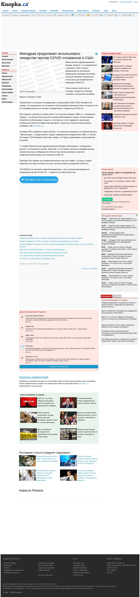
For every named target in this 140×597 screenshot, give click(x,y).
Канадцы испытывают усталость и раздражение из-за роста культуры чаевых (125, 77)
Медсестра (30, 326)
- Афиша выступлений (46, 568)
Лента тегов (6, 62)
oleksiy (104, 233)
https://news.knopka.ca (47, 586)
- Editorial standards (79, 568)
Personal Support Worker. (35, 316)
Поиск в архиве (7, 59)
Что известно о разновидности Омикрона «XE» (37, 258)
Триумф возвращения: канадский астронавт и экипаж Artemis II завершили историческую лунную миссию (118, 305)
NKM (103, 247)
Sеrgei (103, 218)
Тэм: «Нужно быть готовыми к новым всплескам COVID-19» (42, 255)
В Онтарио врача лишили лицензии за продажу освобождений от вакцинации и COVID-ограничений (46, 475)
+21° (91, 15)
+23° (104, 15)
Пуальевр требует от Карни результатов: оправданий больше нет (123, 125)
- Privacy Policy (77, 575)
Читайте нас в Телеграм (39, 179)
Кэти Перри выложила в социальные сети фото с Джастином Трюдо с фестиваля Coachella (119, 340)
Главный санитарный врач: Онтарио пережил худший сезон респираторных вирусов (51, 238)
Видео (4, 99)
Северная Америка (28, 10)
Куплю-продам (7, 89)
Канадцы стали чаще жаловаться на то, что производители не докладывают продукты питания (118, 242)
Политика (42, 10)
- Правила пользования (81, 573)
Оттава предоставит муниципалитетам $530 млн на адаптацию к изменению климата (117, 235)
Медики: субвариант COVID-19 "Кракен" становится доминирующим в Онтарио (49, 241)
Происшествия (67, 10)
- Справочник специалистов (13, 570)
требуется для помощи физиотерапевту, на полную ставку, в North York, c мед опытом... (57, 329)
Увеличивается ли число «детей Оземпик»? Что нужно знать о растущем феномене (116, 263)
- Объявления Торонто (11, 573)
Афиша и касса (7, 76)
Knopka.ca (5, 69)
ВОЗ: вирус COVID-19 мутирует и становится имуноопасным (42, 250)
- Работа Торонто (44, 570)
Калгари (125, 15)
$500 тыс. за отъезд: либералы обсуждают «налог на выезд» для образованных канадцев (119, 318)
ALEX (103, 226)
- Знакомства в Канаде (46, 563)
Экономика (54, 10)
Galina (103, 276)
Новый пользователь (126, 1)
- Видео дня (7, 565)
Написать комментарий (33, 377)
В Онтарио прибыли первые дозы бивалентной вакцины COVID (43, 253)
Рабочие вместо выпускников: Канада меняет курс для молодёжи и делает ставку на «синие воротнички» (47, 417)
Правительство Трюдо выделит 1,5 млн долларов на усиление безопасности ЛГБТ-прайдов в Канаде (119, 220)
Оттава (96, 15)
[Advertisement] (70, 34)
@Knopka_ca (83, 383)
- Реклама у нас (78, 563)
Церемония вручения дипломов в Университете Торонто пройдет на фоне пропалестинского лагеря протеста (117, 256)
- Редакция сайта (78, 565)
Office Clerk (30, 335)
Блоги (114, 10)
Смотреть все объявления (58, 367)
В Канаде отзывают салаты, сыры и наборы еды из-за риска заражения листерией (46, 458)
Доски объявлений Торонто (33, 312)
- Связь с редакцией (79, 570)
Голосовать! (107, 199)
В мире (14, 10)
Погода (60, 15)
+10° (119, 15)
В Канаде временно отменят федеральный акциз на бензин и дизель (86, 400)
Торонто (67, 15)
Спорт (106, 10)
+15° (75, 15)
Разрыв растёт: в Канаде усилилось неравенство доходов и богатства (122, 68)
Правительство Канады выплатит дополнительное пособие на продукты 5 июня (124, 86)
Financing (29, 346)
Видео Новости (83, 10)
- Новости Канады (9, 563)
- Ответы (6, 568)
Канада (5, 10)
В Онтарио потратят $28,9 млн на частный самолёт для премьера (124, 59)
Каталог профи (7, 92)
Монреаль (81, 15)
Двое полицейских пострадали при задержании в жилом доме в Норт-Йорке (119, 312)
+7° (133, 15)
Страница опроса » (108, 209)
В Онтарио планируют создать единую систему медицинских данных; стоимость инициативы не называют (87, 475)
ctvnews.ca (38, 126)
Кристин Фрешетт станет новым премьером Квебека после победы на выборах (117, 326)
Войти (136, 1)
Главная (5, 53)
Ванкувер (110, 15)
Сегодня (5, 56)
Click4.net (5, 82)
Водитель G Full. (32, 356)
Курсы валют (24, 15)
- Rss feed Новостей (45, 575)
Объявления (6, 86)
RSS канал (5, 66)
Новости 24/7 (6, 79)
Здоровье (96, 10)
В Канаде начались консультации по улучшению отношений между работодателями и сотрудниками (119, 333)
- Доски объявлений (45, 565)
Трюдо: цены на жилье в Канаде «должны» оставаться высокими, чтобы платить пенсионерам (119, 249)
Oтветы (4, 95)
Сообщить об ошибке (89, 268)
